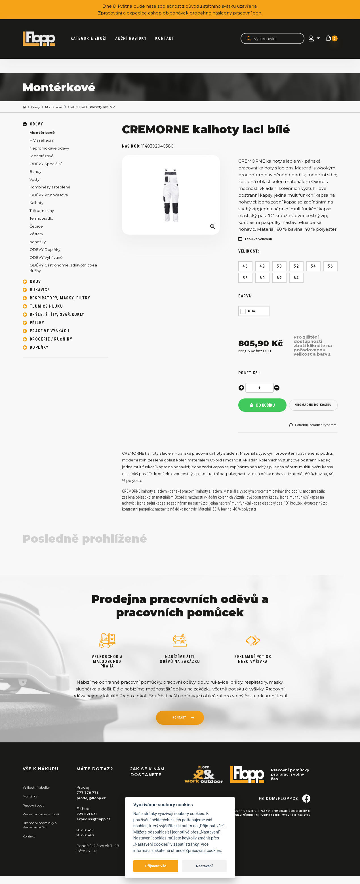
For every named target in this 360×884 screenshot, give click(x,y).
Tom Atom (303, 832)
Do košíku (262, 407)
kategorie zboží (93, 38)
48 (262, 266)
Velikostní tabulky (39, 795)
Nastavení (204, 866)
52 (296, 266)
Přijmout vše (155, 866)
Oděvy (38, 107)
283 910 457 (87, 837)
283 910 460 (87, 842)
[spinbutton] (261, 388)
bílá (252, 311)
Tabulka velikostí (258, 239)
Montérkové (59, 107)
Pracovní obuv (36, 812)
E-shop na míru (266, 832)
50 (279, 266)
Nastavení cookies (238, 832)
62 (279, 278)
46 (245, 266)
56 (330, 266)
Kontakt (168, 38)
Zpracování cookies (203, 850)
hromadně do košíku (313, 407)
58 (245, 278)
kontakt (179, 726)
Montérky (32, 804)
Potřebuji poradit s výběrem (309, 431)
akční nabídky (135, 38)
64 (296, 278)
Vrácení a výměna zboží (44, 821)
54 (313, 266)
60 (262, 278)
